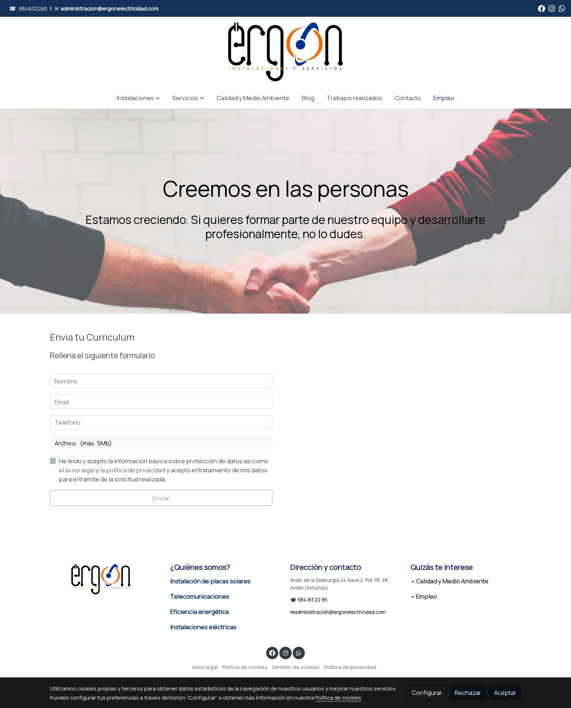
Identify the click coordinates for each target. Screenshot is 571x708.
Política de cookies (245, 666)
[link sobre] (105, 579)
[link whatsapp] (562, 8)
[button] (138, 98)
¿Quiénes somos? (200, 567)
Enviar (161, 498)
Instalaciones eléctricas (203, 627)
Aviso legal (205, 666)
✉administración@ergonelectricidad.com (338, 612)
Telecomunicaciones (199, 596)
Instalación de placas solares (210, 581)
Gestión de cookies (296, 666)
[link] (285, 52)
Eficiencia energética (199, 611)
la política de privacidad (133, 470)
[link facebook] (541, 8)
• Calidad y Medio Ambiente (449, 581)
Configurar (427, 692)
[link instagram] (551, 8)
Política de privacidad (350, 666)
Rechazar (468, 692)
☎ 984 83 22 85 (308, 600)
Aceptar (505, 692)
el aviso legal (77, 470)
